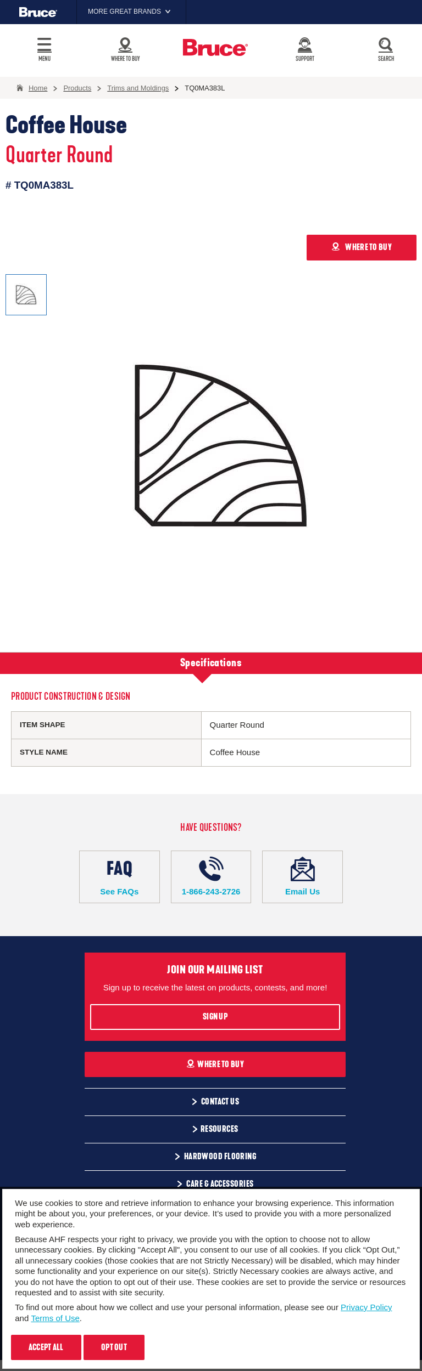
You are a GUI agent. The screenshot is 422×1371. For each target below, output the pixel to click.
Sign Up (215, 1016)
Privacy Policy (366, 1307)
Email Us (302, 876)
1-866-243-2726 (211, 876)
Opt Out (114, 1347)
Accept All (46, 1347)
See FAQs (119, 876)
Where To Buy (215, 1064)
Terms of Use (55, 1318)
